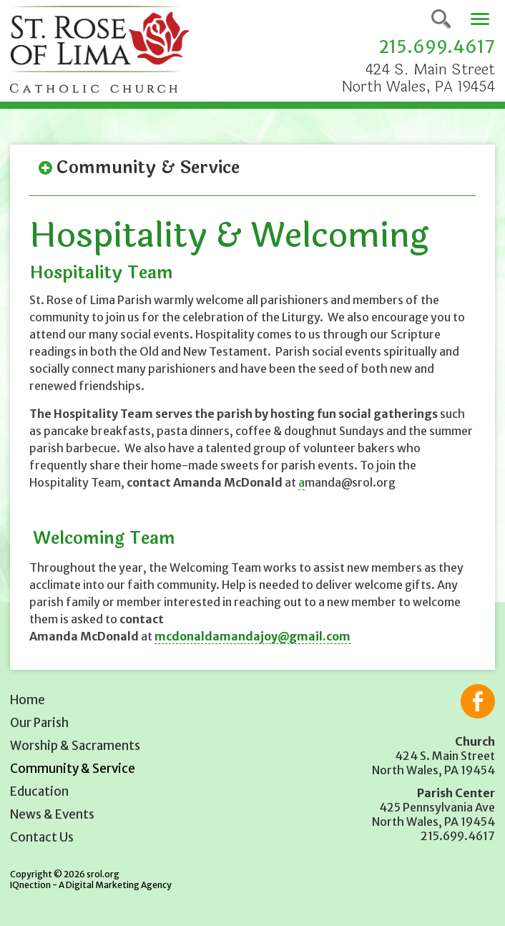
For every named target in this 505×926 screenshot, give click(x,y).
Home (27, 700)
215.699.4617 (436, 47)
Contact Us (42, 837)
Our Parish (39, 723)
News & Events (52, 814)
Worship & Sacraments (75, 746)
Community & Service (72, 768)
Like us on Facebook (478, 701)
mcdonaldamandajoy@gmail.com (252, 636)
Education (39, 791)
